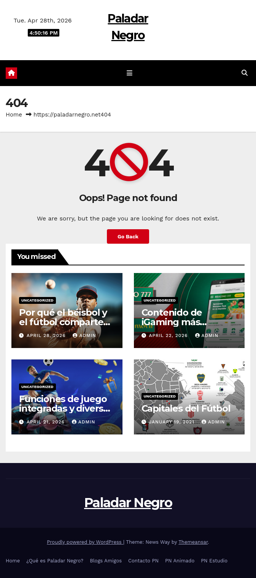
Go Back (128, 236)
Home (14, 114)
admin (84, 335)
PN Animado (179, 561)
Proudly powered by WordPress (85, 542)
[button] (245, 73)
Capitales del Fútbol (186, 408)
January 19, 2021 (172, 422)
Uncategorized (37, 300)
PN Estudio (214, 561)
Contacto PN (143, 561)
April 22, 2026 (169, 335)
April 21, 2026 (47, 422)
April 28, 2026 (47, 335)
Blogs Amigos (106, 561)
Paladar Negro (128, 503)
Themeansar (193, 542)
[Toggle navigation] (129, 73)
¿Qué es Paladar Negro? (54, 561)
